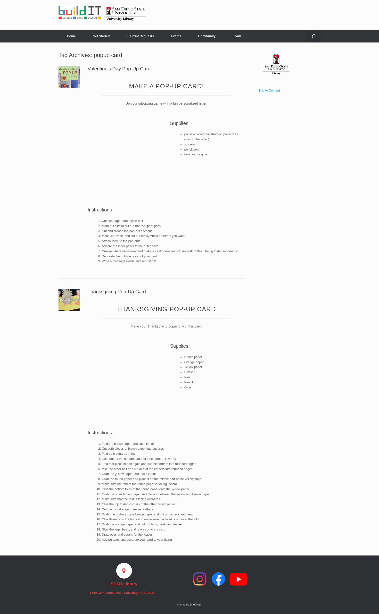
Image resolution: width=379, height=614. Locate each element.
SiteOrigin (196, 604)
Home (71, 36)
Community (207, 36)
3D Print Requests (140, 36)
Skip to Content (269, 90)
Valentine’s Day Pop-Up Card (119, 68)
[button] (313, 36)
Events (176, 36)
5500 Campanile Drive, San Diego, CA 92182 (124, 593)
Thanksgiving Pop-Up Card (117, 291)
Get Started (101, 36)
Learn (236, 36)
